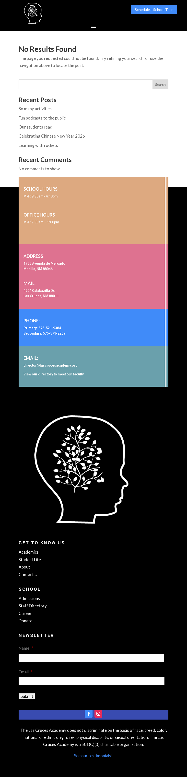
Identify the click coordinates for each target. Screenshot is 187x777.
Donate (25, 620)
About (24, 566)
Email (25, 671)
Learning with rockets (38, 145)
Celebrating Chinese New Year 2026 (52, 136)
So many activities (35, 108)
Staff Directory (33, 605)
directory (45, 374)
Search (160, 84)
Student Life (30, 559)
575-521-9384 (49, 328)
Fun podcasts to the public (42, 117)
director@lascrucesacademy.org (50, 365)
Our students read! (36, 127)
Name (26, 648)
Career (25, 613)
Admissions (29, 598)
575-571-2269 (54, 333)
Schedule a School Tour (154, 9)
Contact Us (29, 574)
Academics (29, 552)
